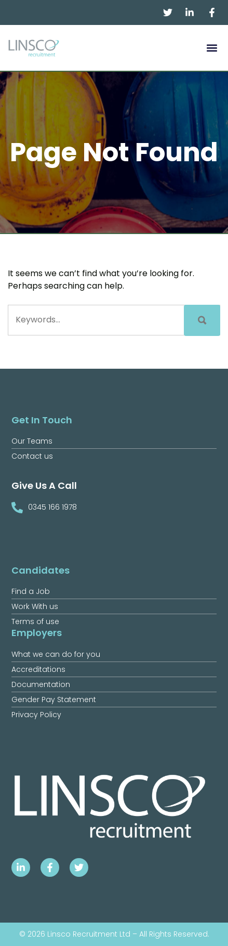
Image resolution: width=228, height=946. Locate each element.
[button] (211, 48)
